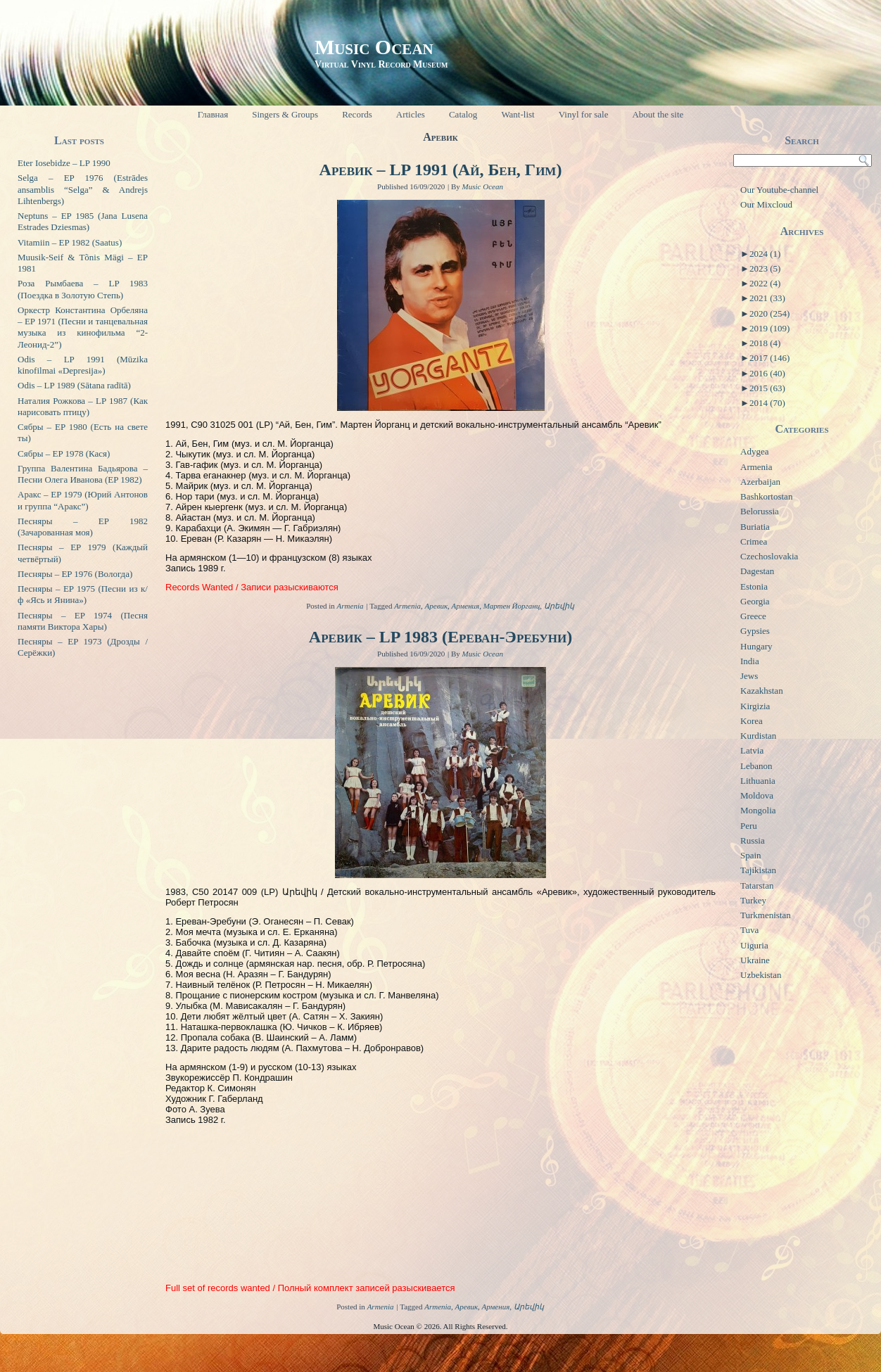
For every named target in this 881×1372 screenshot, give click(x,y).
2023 (764, 268)
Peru (748, 825)
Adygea (754, 451)
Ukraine (755, 960)
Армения (466, 606)
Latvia (751, 750)
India (749, 661)
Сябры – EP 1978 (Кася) (64, 453)
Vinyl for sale (584, 114)
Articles (410, 114)
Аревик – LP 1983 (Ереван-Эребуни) (440, 637)
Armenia (350, 606)
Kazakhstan (761, 690)
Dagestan (757, 571)
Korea (751, 721)
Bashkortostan (766, 496)
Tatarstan (756, 885)
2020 (769, 313)
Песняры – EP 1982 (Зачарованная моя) (83, 527)
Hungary (756, 646)
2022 (764, 283)
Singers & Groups (285, 114)
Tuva (749, 930)
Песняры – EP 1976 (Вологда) (75, 574)
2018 (764, 343)
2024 (764, 253)
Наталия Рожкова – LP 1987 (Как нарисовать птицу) (83, 406)
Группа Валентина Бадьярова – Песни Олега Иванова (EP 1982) (83, 474)
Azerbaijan (760, 481)
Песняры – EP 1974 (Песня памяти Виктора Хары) (83, 621)
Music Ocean (374, 46)
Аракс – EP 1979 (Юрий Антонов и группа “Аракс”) (83, 500)
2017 (769, 357)
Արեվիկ (559, 606)
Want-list (517, 114)
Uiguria (754, 945)
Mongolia (758, 810)
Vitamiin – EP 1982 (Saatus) (70, 242)
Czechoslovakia (769, 556)
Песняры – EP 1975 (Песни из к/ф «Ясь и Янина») (83, 594)
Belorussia (759, 511)
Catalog (463, 114)
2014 (767, 403)
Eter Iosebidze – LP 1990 (64, 163)
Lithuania (757, 780)
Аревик (436, 606)
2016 (767, 373)
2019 (769, 328)
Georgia (755, 601)
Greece (753, 616)
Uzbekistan (760, 975)
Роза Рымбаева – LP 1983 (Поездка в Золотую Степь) (83, 289)
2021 (767, 298)
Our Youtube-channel (779, 189)
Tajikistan (758, 870)
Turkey (753, 900)
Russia (752, 840)
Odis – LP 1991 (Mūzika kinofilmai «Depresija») (83, 365)
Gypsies (755, 630)
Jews (749, 676)
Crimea (753, 541)
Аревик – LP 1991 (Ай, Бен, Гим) (440, 169)
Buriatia (755, 526)
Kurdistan (758, 735)
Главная (213, 114)
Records (357, 114)
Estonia (754, 586)
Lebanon (756, 766)
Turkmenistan (765, 915)
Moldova (756, 795)
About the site (657, 114)
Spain (750, 855)
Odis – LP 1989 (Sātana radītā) (74, 385)
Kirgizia (755, 706)
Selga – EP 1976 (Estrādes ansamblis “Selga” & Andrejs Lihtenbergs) (83, 189)
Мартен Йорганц (511, 606)
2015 (767, 388)
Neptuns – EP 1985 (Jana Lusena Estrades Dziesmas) (83, 221)
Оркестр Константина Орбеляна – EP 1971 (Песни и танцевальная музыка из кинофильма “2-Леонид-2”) (83, 327)
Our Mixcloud (766, 204)
